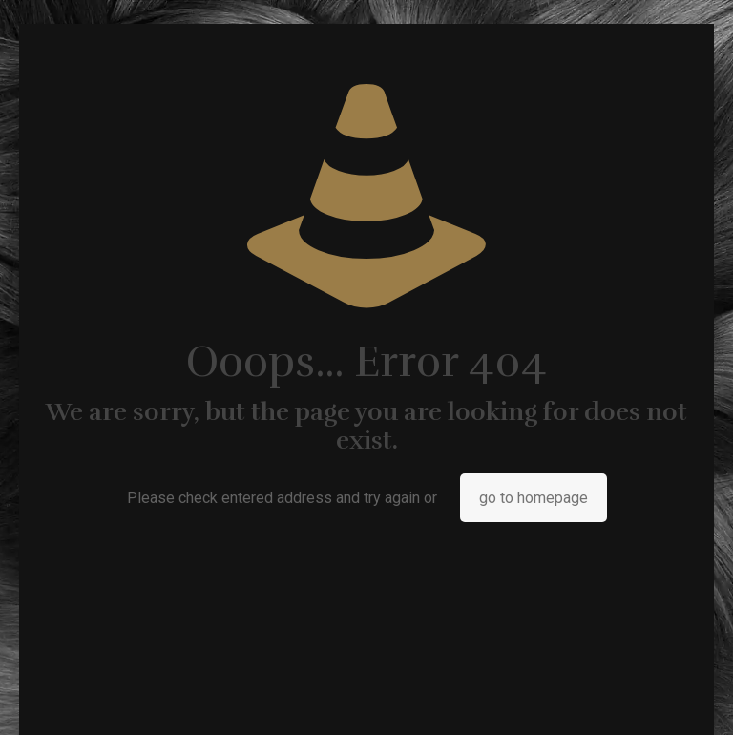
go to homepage (533, 498)
